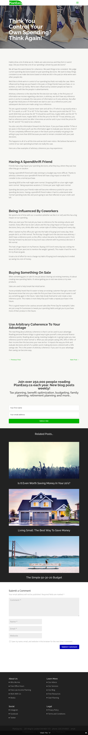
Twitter (13, 717)
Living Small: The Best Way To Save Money (44, 530)
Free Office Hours (17, 686)
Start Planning (53, 698)
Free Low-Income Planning (20, 690)
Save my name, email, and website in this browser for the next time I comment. (42, 641)
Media (12, 698)
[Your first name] (44, 407)
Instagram (14, 710)
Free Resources (54, 694)
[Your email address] (44, 414)
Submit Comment (69, 647)
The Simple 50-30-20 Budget (44, 577)
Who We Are (15, 682)
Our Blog (51, 690)
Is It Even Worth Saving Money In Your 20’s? (44, 483)
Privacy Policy (53, 710)
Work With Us (15, 694)
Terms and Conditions (56, 714)
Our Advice (52, 682)
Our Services (53, 686)
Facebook (14, 714)
